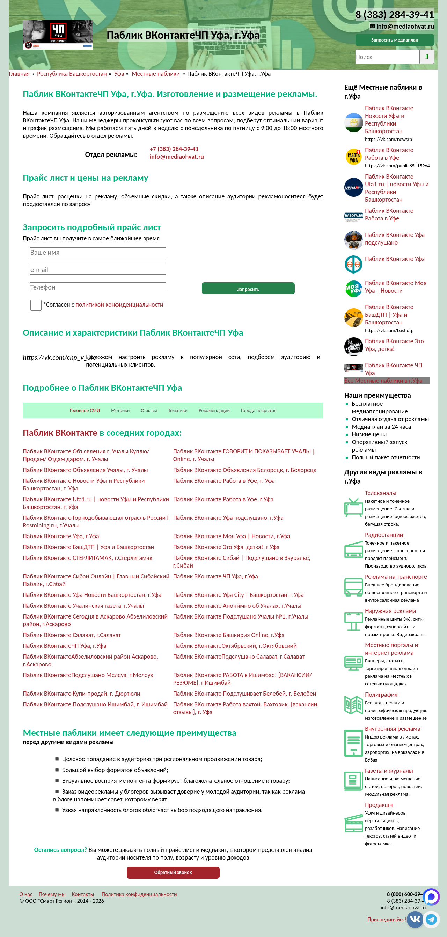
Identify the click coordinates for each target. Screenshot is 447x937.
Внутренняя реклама (392, 729)
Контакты (83, 894)
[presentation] (248, 261)
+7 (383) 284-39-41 (174, 149)
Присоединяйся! (387, 919)
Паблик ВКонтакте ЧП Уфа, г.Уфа (215, 576)
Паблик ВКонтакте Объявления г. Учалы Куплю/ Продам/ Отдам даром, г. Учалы (86, 455)
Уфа (119, 73)
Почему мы (52, 894)
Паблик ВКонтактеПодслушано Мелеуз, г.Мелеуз (88, 675)
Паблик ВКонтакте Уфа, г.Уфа (61, 536)
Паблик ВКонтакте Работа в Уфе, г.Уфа (223, 499)
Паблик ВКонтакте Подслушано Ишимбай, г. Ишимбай (95, 704)
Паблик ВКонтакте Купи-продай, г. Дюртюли (81, 693)
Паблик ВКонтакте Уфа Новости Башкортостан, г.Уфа (92, 595)
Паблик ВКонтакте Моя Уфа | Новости (395, 286)
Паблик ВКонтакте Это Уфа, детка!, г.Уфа (226, 547)
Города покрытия (258, 410)
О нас (26, 894)
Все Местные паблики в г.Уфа (383, 380)
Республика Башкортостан (72, 73)
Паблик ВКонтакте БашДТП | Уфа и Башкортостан (88, 547)
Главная (19, 73)
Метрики (120, 410)
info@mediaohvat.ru (177, 156)
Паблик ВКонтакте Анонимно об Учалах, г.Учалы (237, 605)
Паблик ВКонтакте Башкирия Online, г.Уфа (229, 635)
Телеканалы (380, 493)
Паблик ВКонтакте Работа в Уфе (389, 154)
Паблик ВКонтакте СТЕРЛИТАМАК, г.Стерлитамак (88, 558)
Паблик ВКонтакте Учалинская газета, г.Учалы (83, 605)
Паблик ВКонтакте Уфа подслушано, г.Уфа (228, 518)
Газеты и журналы (389, 770)
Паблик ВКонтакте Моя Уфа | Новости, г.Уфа (231, 536)
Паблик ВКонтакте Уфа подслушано (395, 238)
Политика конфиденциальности (139, 894)
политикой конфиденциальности (119, 305)
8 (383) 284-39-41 (407, 901)
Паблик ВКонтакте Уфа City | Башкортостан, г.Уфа (238, 595)
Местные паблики (156, 73)
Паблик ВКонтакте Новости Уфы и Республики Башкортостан (389, 119)
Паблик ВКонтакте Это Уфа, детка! (394, 345)
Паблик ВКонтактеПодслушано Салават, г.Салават (239, 656)
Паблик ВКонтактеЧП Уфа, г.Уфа (65, 646)
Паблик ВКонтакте (60, 432)
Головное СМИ (85, 410)
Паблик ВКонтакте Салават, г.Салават (72, 635)
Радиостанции (384, 535)
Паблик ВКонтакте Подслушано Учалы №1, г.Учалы (240, 616)
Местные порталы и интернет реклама (391, 649)
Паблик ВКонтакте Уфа (395, 259)
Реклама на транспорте (396, 576)
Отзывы (149, 410)
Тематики (178, 410)
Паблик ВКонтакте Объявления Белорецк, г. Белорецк (244, 470)
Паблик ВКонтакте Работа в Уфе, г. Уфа (224, 481)
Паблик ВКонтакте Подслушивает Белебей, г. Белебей (244, 693)
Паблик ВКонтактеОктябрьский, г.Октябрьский (235, 646)
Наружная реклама (390, 611)
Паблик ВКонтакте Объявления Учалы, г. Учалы (85, 470)
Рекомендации (214, 410)
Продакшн (379, 805)
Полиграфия (381, 694)
